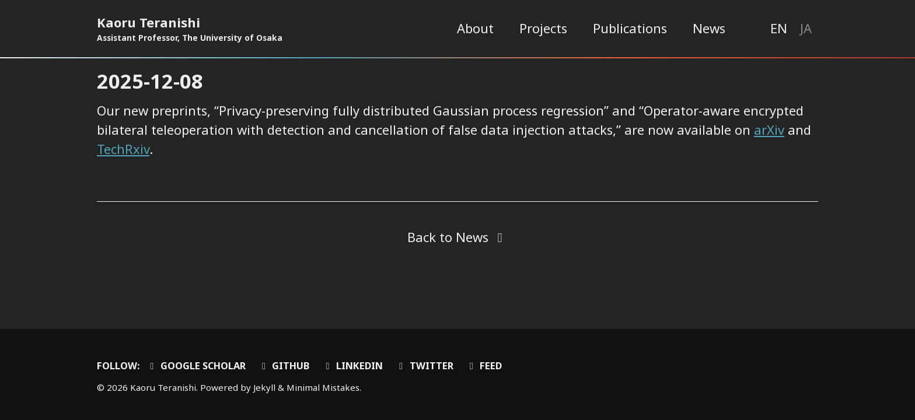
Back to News (447, 237)
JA (806, 28)
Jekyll (264, 387)
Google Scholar (196, 365)
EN (778, 28)
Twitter (424, 365)
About (475, 28)
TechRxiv (123, 149)
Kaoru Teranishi (189, 28)
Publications (630, 28)
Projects (543, 28)
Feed (484, 365)
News (709, 28)
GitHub (284, 365)
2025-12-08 (150, 80)
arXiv (769, 129)
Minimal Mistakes (323, 387)
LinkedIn (352, 365)
